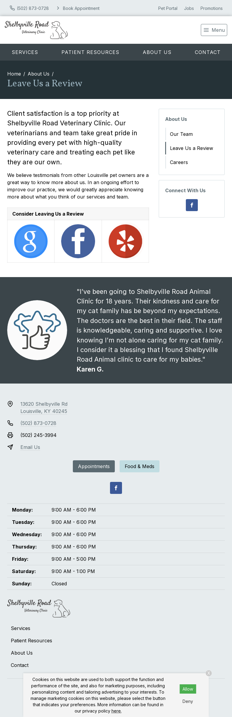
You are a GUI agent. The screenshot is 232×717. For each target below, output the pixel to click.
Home (14, 74)
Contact (208, 52)
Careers (179, 162)
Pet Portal (167, 8)
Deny (188, 701)
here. (117, 710)
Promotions (212, 8)
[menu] (214, 30)
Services (25, 52)
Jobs (189, 8)
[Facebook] (192, 205)
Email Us (30, 447)
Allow (188, 689)
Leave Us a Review (191, 148)
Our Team (181, 134)
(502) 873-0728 (38, 423)
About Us (157, 52)
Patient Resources (90, 52)
